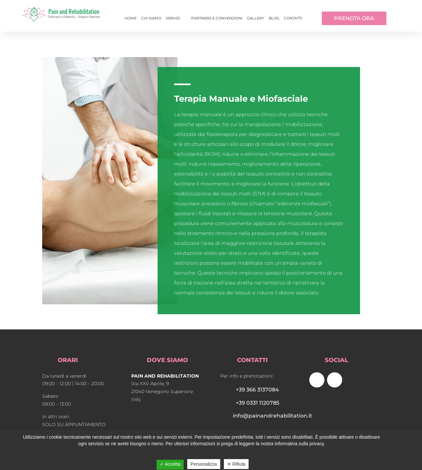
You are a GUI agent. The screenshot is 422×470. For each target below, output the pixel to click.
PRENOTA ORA (354, 18)
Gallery (255, 18)
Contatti (293, 18)
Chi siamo (151, 18)
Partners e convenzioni (216, 18)
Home (130, 18)
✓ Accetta (170, 464)
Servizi (173, 18)
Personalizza (204, 464)
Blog (274, 18)
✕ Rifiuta (236, 464)
